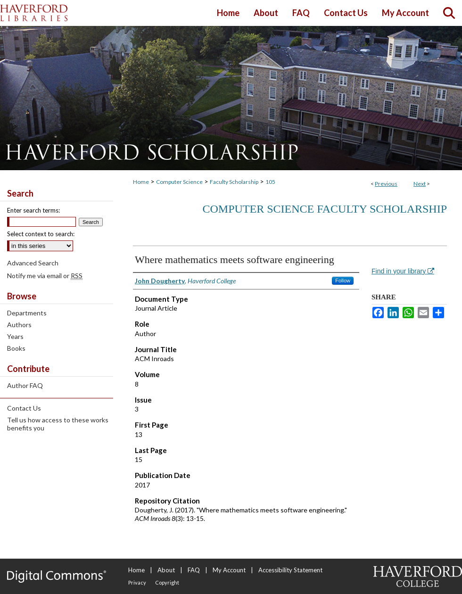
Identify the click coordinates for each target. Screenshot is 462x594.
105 (270, 181)
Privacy (137, 582)
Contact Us (24, 408)
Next (419, 183)
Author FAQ (25, 385)
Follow (342, 280)
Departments (27, 313)
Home (141, 181)
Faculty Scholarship (234, 181)
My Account (229, 570)
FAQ (194, 570)
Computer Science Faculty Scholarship (324, 209)
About (166, 570)
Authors (19, 325)
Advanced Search (32, 263)
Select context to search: (40, 234)
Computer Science (179, 181)
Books (16, 348)
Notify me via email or (44, 276)
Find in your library (402, 271)
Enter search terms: (33, 210)
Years (15, 336)
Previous (386, 183)
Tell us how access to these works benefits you (57, 424)
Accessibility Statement (290, 570)
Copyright (167, 582)
